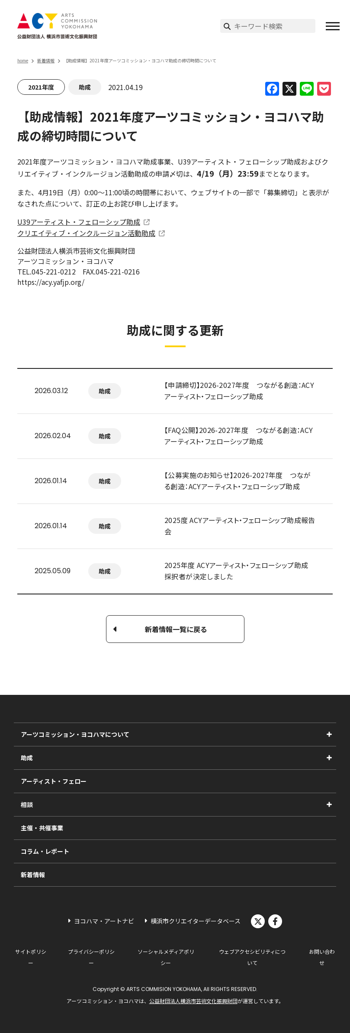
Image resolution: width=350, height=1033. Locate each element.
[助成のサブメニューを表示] (329, 758)
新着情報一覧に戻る (176, 629)
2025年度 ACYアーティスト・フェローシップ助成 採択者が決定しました (236, 570)
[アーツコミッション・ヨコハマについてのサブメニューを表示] (329, 734)
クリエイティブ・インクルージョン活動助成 (86, 233)
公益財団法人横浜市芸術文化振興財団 (193, 1000)
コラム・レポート (45, 851)
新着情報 (46, 60)
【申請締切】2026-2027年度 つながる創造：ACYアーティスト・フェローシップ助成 (239, 390)
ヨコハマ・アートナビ (104, 921)
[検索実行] (227, 26)
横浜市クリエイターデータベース (196, 921)
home (22, 60)
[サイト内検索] (274, 26)
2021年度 (41, 87)
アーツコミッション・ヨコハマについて (75, 734)
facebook (275, 921)
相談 (27, 804)
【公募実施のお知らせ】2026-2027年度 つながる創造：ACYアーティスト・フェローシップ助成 (237, 480)
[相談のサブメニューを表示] (329, 804)
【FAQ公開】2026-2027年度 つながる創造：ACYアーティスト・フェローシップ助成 (238, 435)
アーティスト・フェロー (54, 781)
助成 (85, 87)
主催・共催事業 (42, 827)
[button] (332, 26)
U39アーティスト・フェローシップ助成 (78, 221)
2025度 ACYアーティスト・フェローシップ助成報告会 (239, 525)
